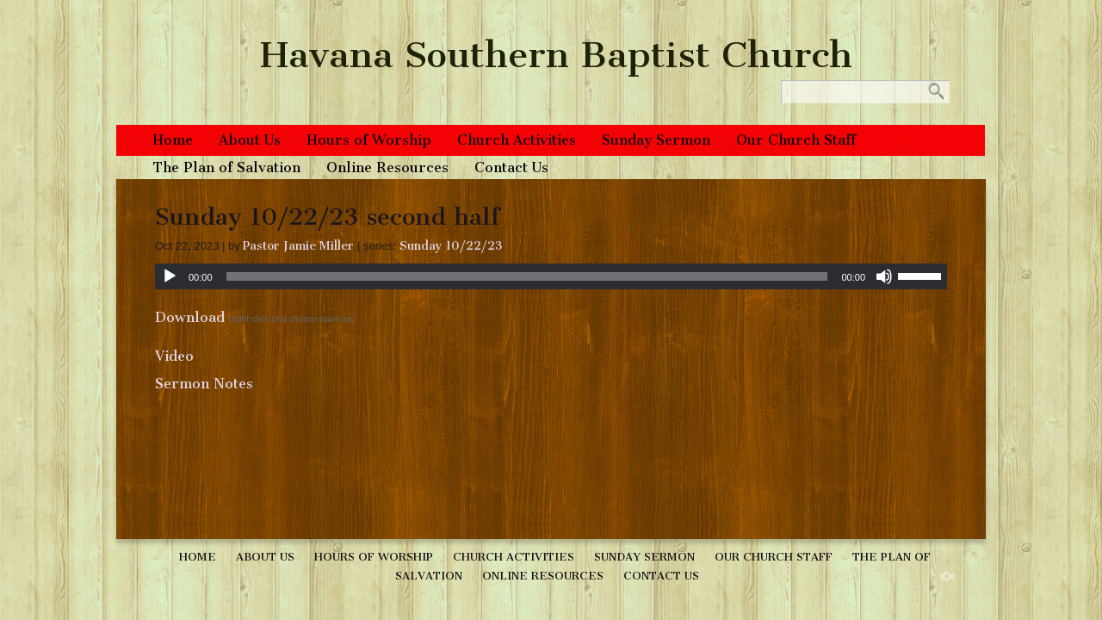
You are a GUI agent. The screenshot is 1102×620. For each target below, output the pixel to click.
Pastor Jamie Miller (298, 246)
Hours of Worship (368, 140)
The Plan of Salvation (226, 167)
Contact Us (511, 167)
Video (174, 356)
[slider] (527, 276)
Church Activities (516, 140)
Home (172, 140)
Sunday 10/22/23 (451, 246)
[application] (551, 276)
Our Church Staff (796, 140)
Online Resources (387, 167)
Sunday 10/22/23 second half (327, 216)
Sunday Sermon (656, 140)
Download (190, 317)
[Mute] (884, 276)
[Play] (169, 276)
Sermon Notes (204, 383)
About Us (250, 140)
